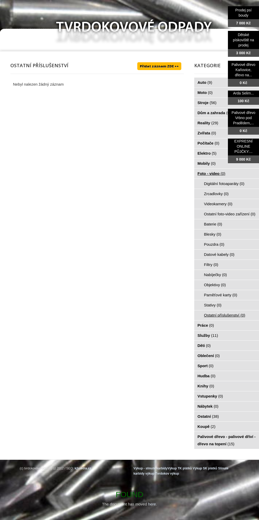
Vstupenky (210, 396)
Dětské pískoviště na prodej (243, 40)
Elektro (207, 153)
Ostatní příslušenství (224, 315)
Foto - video (212, 173)
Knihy (206, 386)
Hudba (206, 376)
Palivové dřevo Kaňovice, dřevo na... (243, 70)
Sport (206, 366)
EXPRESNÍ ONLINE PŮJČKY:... (243, 146)
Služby (208, 335)
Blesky (212, 234)
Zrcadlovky (216, 193)
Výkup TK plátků (180, 468)
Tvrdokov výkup (167, 473)
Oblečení (209, 355)
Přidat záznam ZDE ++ (159, 66)
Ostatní (208, 416)
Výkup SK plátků (205, 468)
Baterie (213, 224)
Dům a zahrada (214, 113)
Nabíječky (215, 274)
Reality (208, 123)
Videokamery (218, 204)
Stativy (213, 305)
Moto (205, 92)
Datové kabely (219, 254)
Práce (206, 325)
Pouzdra (214, 244)
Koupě (206, 426)
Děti (204, 345)
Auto (205, 82)
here (152, 504)
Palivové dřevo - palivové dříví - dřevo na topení (227, 440)
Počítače (208, 143)
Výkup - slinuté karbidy (150, 468)
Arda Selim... (243, 93)
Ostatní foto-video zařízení (229, 214)
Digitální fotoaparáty (224, 183)
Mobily (207, 163)
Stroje (207, 102)
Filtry (211, 264)
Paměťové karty (220, 295)
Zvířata (207, 133)
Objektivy (215, 285)
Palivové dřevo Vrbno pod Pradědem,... (243, 118)
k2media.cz (83, 468)
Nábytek (208, 406)
